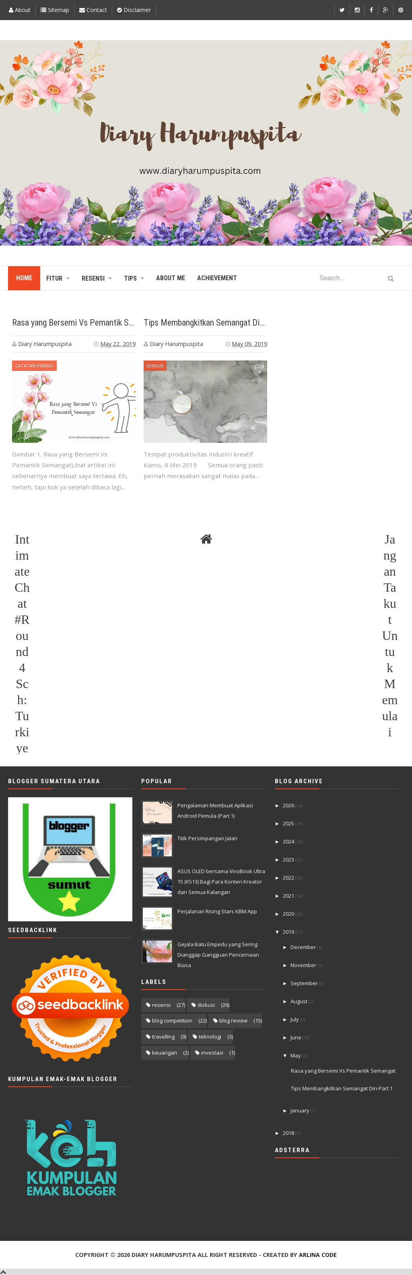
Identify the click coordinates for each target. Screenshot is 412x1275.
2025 (289, 823)
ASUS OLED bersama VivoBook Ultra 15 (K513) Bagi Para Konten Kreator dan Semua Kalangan (221, 882)
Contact (93, 10)
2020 (289, 913)
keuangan (164, 1052)
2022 (289, 877)
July (295, 1019)
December (303, 947)
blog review (233, 1020)
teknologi (210, 1036)
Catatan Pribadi (34, 366)
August (299, 1001)
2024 (289, 841)
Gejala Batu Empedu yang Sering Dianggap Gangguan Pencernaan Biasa (218, 955)
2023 (289, 859)
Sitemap (55, 10)
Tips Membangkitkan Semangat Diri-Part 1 (216, 323)
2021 (289, 895)
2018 (289, 1133)
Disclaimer (134, 10)
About (20, 10)
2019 (289, 931)
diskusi (155, 366)
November (303, 965)
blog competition (172, 1020)
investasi (212, 1052)
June (296, 1037)
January (300, 1110)
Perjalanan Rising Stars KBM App (217, 911)
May (296, 1055)
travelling (163, 1036)
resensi (161, 1004)
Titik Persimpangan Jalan (207, 838)
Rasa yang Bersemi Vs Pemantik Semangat (85, 323)
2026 (289, 805)
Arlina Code (318, 1255)
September (304, 983)
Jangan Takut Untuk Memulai (390, 540)
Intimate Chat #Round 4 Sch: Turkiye (21, 540)
